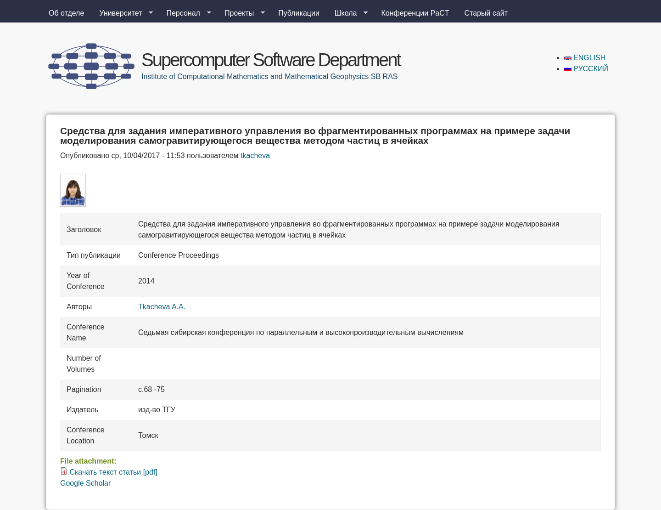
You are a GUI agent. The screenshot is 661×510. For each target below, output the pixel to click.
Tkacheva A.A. (161, 307)
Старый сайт (486, 13)
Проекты (241, 13)
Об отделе (66, 13)
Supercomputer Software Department (270, 60)
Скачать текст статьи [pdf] (113, 472)
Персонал (185, 13)
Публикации (298, 13)
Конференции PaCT (415, 13)
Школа (347, 13)
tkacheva (255, 155)
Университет (122, 13)
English (585, 58)
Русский (586, 69)
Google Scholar (85, 483)
